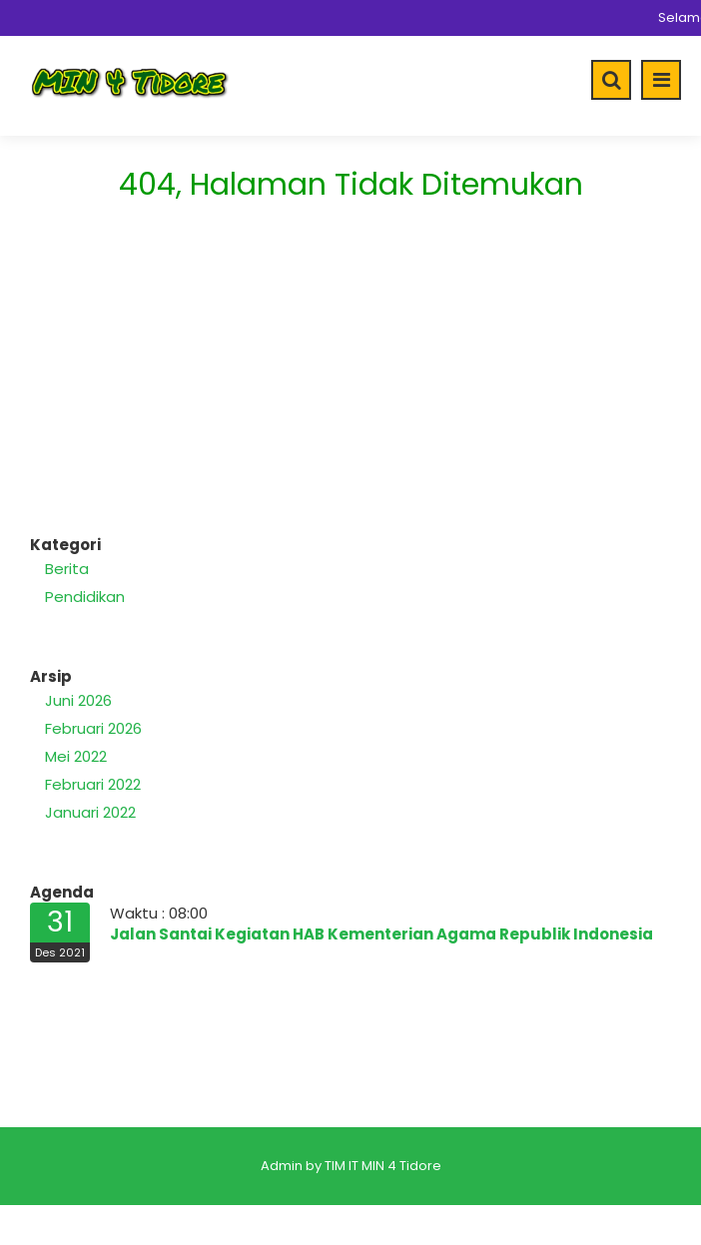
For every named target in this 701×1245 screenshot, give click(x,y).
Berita (67, 568)
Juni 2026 (78, 700)
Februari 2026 (93, 728)
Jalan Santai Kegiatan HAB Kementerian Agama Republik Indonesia (381, 934)
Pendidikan (85, 596)
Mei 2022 (76, 756)
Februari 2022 (93, 784)
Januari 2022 (90, 812)
